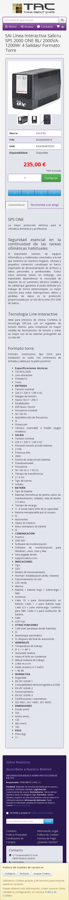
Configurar (10, 873)
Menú (10, 26)
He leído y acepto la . (31, 812)
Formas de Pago (46, 838)
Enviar (48, 821)
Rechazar (24, 873)
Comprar (51, 178)
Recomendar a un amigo (45, 204)
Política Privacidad (16, 834)
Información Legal (47, 831)
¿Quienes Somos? (47, 842)
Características (16, 204)
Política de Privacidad (21, 805)
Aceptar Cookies (42, 873)
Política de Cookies (48, 834)
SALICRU (41, 133)
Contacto (45, 26)
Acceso (26, 26)
